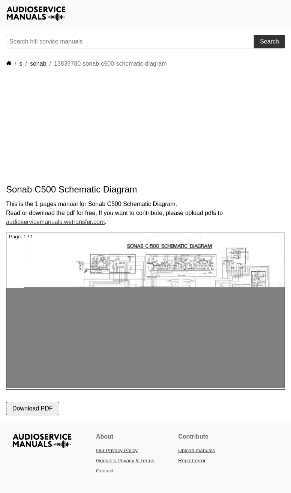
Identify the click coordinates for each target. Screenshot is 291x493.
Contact (105, 470)
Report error (192, 460)
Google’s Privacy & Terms (125, 460)
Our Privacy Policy (117, 450)
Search (269, 41)
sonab (38, 63)
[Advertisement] (142, 126)
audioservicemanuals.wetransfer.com (55, 222)
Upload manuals (196, 450)
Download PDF (32, 408)
